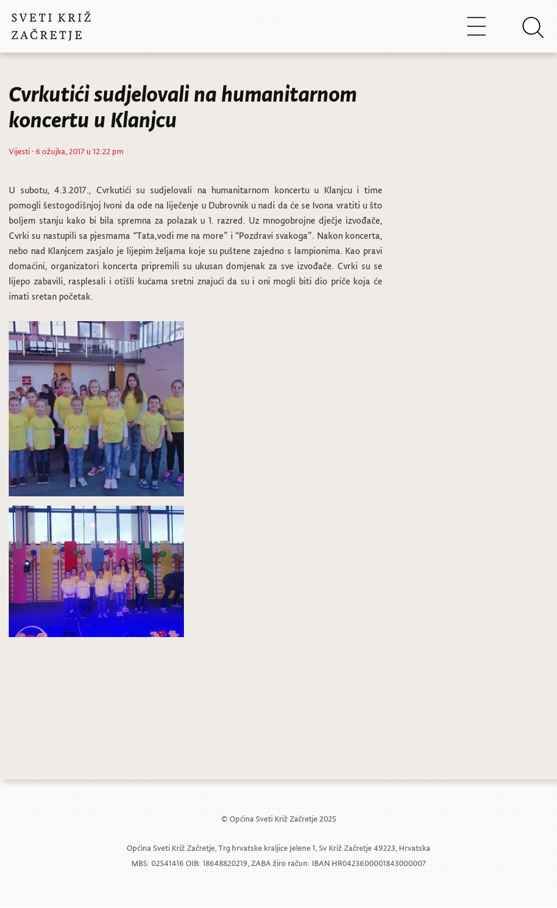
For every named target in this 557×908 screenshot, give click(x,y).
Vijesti (19, 150)
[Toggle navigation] (476, 26)
